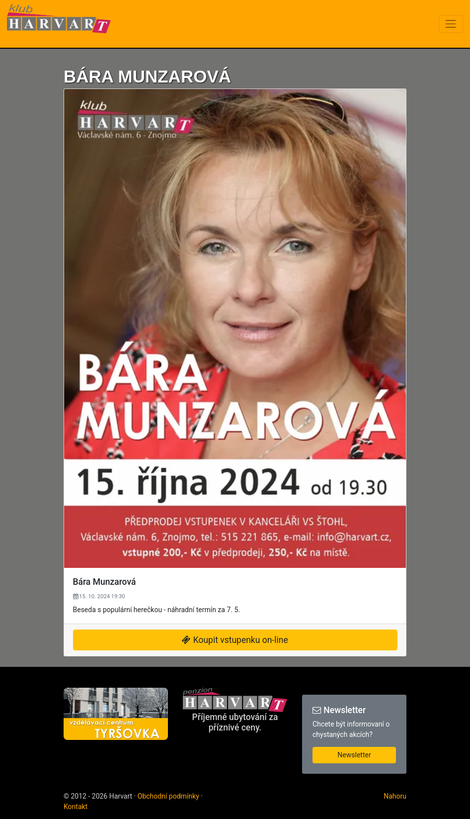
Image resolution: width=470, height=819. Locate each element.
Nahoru (395, 796)
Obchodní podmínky (168, 796)
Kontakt (75, 807)
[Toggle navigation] (451, 23)
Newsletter (354, 755)
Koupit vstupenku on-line (235, 640)
